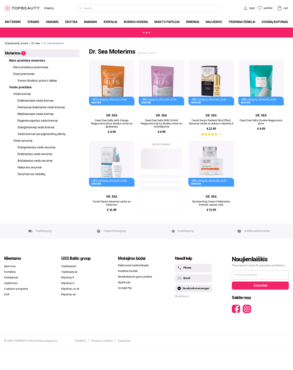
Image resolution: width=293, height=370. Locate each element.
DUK (7, 294)
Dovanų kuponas (275, 22)
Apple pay (124, 282)
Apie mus (10, 266)
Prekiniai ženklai (242, 22)
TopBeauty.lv (68, 266)
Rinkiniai (192, 22)
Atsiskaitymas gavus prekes (135, 276)
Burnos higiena (136, 22)
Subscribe (260, 285)
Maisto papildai (167, 22)
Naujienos (214, 22)
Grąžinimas (11, 283)
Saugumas (124, 340)
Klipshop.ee (68, 294)
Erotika (71, 22)
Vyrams (33, 22)
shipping (48, 8)
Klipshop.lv (68, 283)
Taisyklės (80, 340)
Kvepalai (110, 22)
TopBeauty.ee (69, 271)
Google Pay (125, 287)
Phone (184, 268)
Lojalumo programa (16, 288)
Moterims (13, 22)
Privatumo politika (102, 340)
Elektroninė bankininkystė (133, 265)
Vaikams (52, 22)
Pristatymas (11, 277)
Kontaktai (10, 271)
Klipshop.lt (67, 277)
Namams (90, 22)
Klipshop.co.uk (70, 288)
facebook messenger (193, 288)
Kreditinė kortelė (128, 271)
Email (184, 278)
